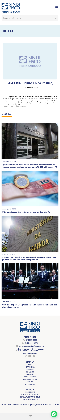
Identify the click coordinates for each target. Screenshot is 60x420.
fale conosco (30, 384)
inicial (30, 364)
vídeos (30, 382)
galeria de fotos (30, 379)
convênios (30, 372)
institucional (30, 367)
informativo (30, 392)
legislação (30, 374)
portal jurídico (30, 377)
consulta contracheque (30, 397)
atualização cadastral (30, 394)
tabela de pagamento (30, 399)
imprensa (30, 369)
